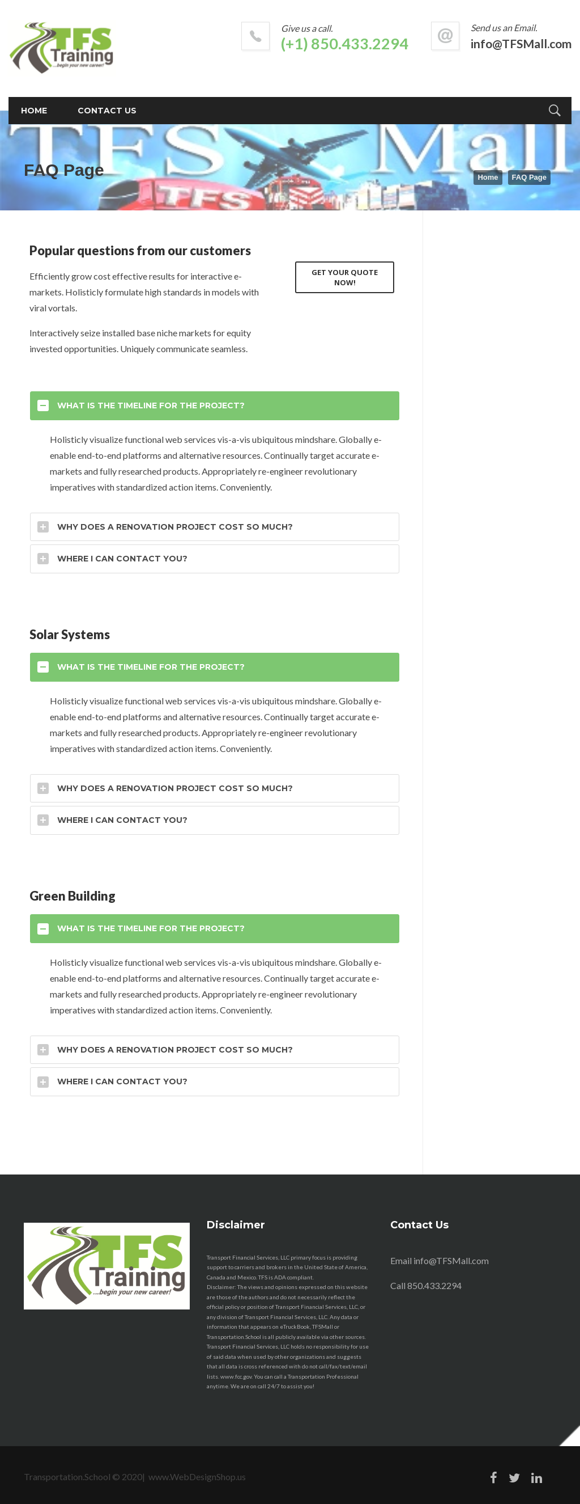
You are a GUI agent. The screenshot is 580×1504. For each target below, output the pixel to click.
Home (487, 177)
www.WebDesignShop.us (197, 1476)
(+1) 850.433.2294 (344, 43)
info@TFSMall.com (521, 43)
